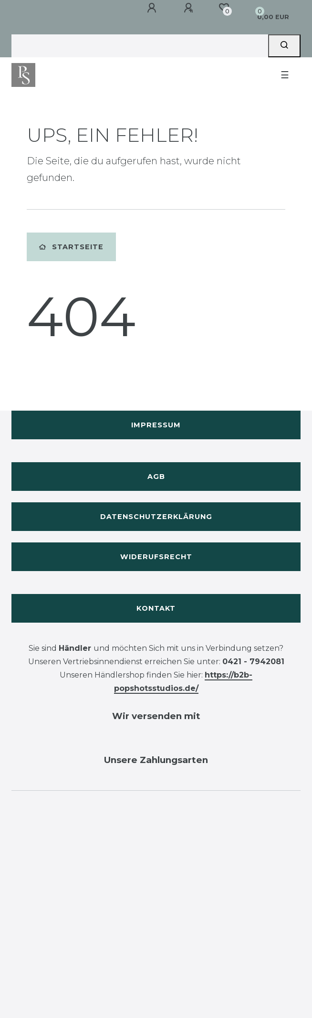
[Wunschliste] (224, 7)
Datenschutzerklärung (156, 516)
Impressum (156, 425)
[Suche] (284, 45)
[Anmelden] (153, 8)
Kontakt (156, 608)
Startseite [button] (71, 247)
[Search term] (139, 45)
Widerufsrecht (156, 556)
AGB (156, 476)
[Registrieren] (190, 8)
